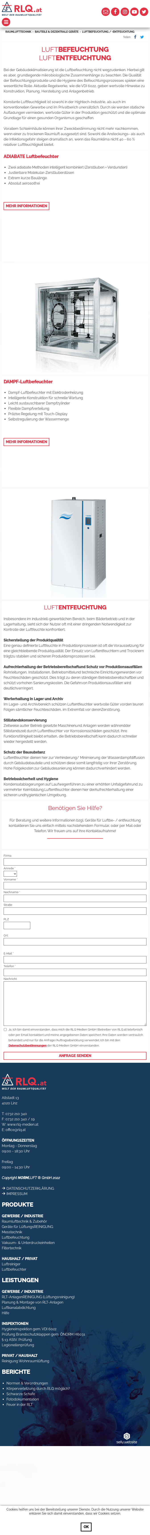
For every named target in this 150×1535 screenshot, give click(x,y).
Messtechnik (12, 1232)
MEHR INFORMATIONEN (26, 206)
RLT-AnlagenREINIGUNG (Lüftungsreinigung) (38, 1297)
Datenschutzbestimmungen (27, 1045)
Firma (7, 855)
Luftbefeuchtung (15, 1237)
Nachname (11, 892)
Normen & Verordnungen (27, 1383)
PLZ (6, 919)
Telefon (9, 966)
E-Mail (8, 953)
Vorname (10, 879)
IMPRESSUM (16, 1194)
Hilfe (5, 1313)
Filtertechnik (11, 1248)
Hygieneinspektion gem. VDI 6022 (29, 1329)
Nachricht (10, 978)
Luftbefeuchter (14, 1269)
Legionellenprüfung (18, 1345)
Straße (8, 904)
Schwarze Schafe (20, 1394)
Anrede (9, 868)
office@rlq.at (16, 1130)
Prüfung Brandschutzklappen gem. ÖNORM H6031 (43, 1334)
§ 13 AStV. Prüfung (17, 1340)
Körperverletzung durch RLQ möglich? (38, 1388)
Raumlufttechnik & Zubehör (24, 1221)
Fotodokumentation (22, 1399)
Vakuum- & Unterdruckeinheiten (28, 1243)
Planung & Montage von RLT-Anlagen (32, 1302)
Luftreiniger (11, 1264)
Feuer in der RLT (19, 1404)
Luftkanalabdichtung (19, 1308)
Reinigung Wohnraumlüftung (25, 1361)
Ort (6, 935)
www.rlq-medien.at (22, 1124)
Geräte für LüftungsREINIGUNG (27, 1227)
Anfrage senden (75, 1056)
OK (86, 1527)
